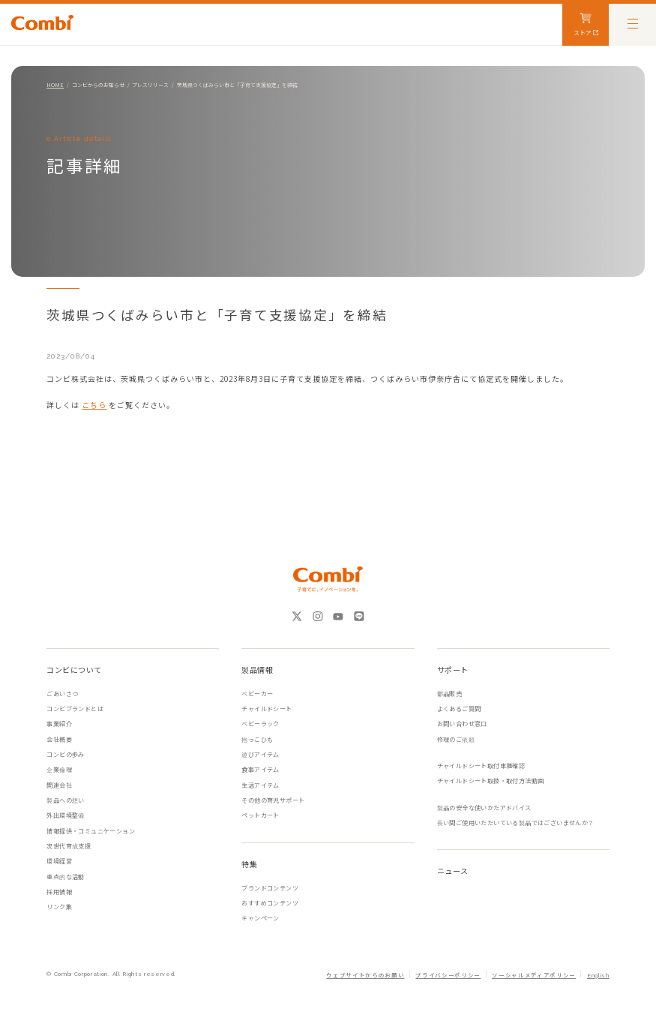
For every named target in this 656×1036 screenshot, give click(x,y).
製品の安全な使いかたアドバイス (484, 807)
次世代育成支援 (68, 846)
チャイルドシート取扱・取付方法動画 (490, 780)
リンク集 (59, 906)
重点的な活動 (65, 876)
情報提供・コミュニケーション (90, 831)
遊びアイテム (260, 754)
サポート (453, 669)
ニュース (453, 870)
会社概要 (59, 739)
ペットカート (260, 815)
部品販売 (450, 693)
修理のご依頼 (456, 739)
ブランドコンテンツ (269, 888)
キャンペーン (260, 918)
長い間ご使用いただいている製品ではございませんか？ (516, 822)
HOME (55, 85)
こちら (94, 404)
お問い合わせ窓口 (462, 723)
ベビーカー (257, 693)
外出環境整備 (65, 815)
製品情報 (257, 669)
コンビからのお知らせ (98, 85)
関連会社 (59, 785)
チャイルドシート (266, 708)
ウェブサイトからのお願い (365, 975)
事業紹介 (59, 723)
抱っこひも (257, 739)
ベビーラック (260, 723)
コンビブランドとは (74, 708)
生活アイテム (260, 785)
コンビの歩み (65, 754)
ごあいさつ (62, 693)
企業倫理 (59, 769)
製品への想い (65, 800)
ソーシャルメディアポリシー (534, 975)
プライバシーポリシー (448, 975)
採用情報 (59, 891)
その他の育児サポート (272, 800)
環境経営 (59, 861)
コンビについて (74, 669)
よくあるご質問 (459, 708)
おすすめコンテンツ (269, 903)
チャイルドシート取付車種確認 (481, 765)
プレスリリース (150, 85)
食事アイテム (260, 769)
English (598, 975)
